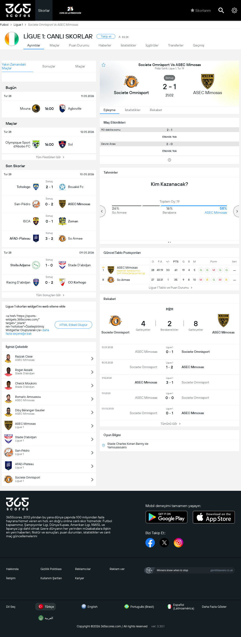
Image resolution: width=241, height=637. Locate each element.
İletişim (11, 578)
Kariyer (79, 578)
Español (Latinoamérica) (180, 606)
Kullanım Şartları (51, 578)
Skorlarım (201, 10)
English (88, 606)
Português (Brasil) (138, 606)
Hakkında (12, 569)
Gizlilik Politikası (51, 569)
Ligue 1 (21, 24)
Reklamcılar (83, 569)
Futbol (7, 24)
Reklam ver (117, 569)
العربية (45, 618)
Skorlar (44, 10)
